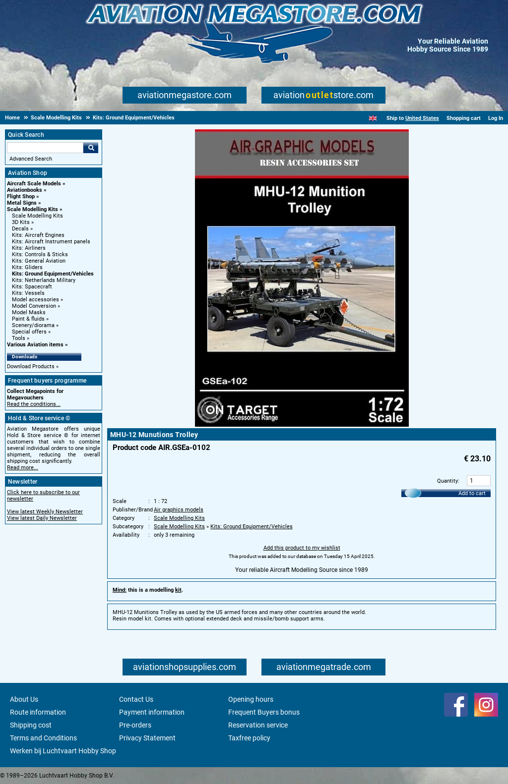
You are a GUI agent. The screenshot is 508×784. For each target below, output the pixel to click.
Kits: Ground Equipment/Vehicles (53, 274)
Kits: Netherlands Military (43, 280)
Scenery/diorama (33, 325)
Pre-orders (135, 725)
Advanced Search (30, 159)
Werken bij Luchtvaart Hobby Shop (63, 751)
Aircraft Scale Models (34, 183)
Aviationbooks (24, 190)
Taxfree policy (249, 738)
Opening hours (250, 699)
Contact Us (136, 699)
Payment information (152, 712)
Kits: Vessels (28, 293)
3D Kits (21, 222)
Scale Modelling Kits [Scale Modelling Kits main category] (37, 216)
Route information (38, 712)
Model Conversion (34, 306)
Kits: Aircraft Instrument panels (51, 241)
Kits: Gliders (27, 267)
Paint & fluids (28, 319)
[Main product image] (302, 424)
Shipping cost (31, 725)
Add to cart (472, 493)
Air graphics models (178, 509)
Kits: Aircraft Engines (38, 235)
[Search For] (45, 147)
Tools (18, 338)
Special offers (29, 332)
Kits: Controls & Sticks (40, 254)
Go (90, 147)
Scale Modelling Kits (32, 209)
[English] (373, 118)
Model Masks (29, 312)
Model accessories (35, 299)
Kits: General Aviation (38, 261)
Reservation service (258, 725)
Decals (20, 228)
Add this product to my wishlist (301, 548)
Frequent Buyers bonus (264, 712)
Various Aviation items (35, 344)
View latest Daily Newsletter (42, 518)
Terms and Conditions (43, 738)
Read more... (22, 467)
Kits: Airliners (29, 248)
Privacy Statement (147, 738)
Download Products (31, 366)
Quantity (447, 481)
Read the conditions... (34, 404)
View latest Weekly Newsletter (45, 511)
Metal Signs (22, 203)
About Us (24, 699)
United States (422, 118)
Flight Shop (21, 196)
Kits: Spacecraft (32, 286)
